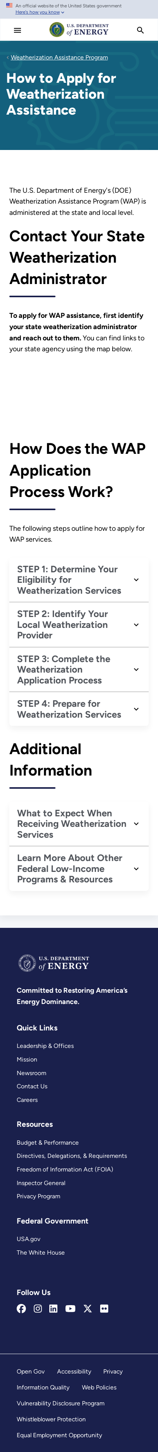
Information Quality (43, 1387)
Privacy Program (38, 1196)
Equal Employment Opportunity (59, 1435)
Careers (27, 1099)
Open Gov (31, 1371)
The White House (41, 1252)
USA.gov (28, 1239)
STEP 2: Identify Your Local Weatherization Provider (62, 624)
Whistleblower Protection (51, 1419)
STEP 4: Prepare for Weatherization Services (69, 709)
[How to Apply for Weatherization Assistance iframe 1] (79, 395)
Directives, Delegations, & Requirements (72, 1155)
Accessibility (74, 1371)
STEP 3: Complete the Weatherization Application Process (63, 669)
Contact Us (32, 1086)
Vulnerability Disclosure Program (60, 1403)
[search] (140, 30)
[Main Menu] (17, 30)
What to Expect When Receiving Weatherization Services (72, 823)
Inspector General (41, 1183)
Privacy (113, 1371)
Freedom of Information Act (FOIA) (65, 1169)
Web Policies (99, 1387)
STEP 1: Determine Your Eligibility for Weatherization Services (69, 579)
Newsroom (31, 1073)
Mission (27, 1059)
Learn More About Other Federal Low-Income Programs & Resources (69, 868)
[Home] (79, 36)
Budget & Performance (48, 1142)
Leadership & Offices (45, 1045)
